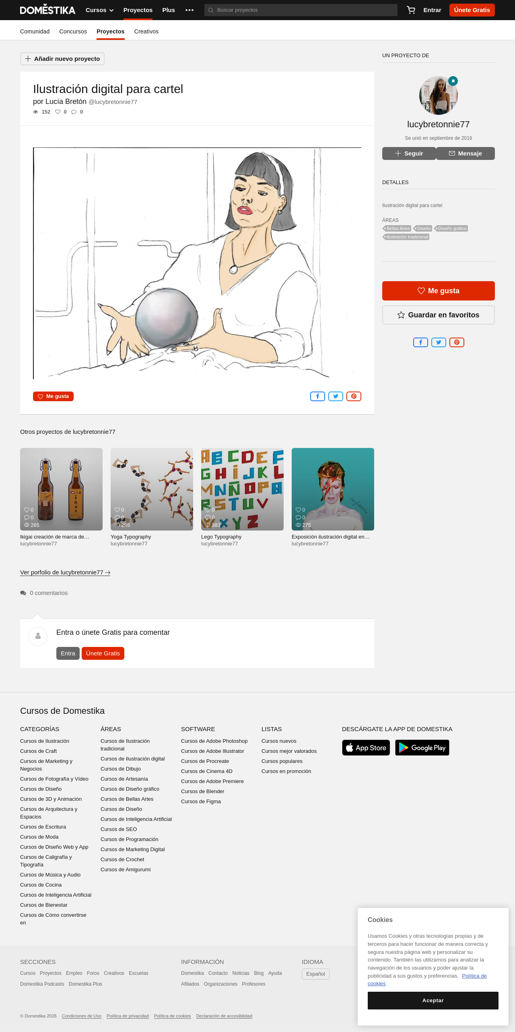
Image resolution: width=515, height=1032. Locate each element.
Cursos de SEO (119, 829)
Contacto (218, 973)
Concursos (73, 31)
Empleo (74, 973)
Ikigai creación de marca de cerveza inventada (52, 540)
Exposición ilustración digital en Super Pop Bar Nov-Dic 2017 (328, 540)
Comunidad (34, 31)
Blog (259, 973)
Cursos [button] (100, 10)
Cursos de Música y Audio (50, 875)
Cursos (27, 973)
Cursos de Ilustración (44, 741)
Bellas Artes (398, 228)
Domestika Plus (85, 984)
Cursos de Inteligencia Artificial (55, 895)
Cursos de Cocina (41, 885)
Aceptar (433, 1000)
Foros (93, 973)
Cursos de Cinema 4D (207, 771)
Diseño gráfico (452, 228)
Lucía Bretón (91, 101)
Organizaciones (220, 984)
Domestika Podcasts (42, 984)
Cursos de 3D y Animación (51, 799)
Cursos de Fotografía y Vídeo (54, 779)
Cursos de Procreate (205, 761)
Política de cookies (172, 1015)
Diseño (424, 228)
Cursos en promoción (286, 771)
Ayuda (275, 973)
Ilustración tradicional (407, 236)
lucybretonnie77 (94, 431)
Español (315, 974)
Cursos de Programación (130, 839)
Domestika (192, 973)
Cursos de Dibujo (121, 769)
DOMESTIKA (48, 10)
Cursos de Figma (201, 801)
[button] (189, 10)
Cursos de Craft (38, 751)
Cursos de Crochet (122, 859)
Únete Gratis (103, 653)
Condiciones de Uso (81, 1015)
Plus (168, 9)
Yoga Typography (131, 537)
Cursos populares (282, 761)
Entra (68, 653)
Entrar (432, 9)
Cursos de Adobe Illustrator (212, 751)
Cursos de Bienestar (44, 905)
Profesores (253, 984)
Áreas (111, 728)
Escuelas (138, 973)
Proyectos (138, 9)
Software (198, 728)
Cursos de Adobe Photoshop (214, 741)
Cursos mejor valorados (289, 751)
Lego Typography (221, 537)
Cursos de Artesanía (124, 779)
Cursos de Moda (39, 837)
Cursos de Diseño (41, 789)
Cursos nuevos (279, 741)
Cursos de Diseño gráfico (130, 789)
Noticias (240, 973)
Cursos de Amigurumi (125, 869)
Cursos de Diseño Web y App (54, 847)
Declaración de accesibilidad (224, 1015)
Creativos (146, 31)
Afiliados (190, 984)
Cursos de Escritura (43, 827)
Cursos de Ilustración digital (133, 759)
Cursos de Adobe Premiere (212, 781)
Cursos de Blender (203, 791)
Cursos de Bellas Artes (127, 799)
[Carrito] (410, 10)
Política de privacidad (128, 1015)
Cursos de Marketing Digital (133, 849)
